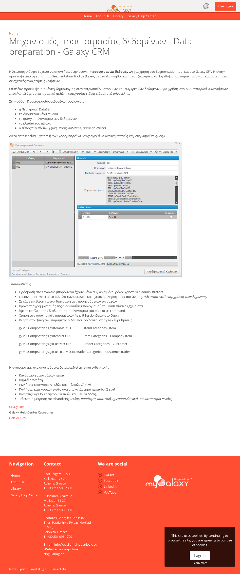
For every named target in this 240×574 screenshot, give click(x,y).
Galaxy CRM (16, 407)
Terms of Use (58, 569)
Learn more (200, 563)
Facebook (111, 480)
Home (87, 16)
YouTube (110, 492)
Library (118, 16)
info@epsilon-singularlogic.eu (75, 544)
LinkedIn (110, 486)
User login (225, 6)
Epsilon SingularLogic (32, 569)
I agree (199, 555)
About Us (102, 16)
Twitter (109, 474)
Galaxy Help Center (142, 16)
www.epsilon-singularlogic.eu (61, 551)
